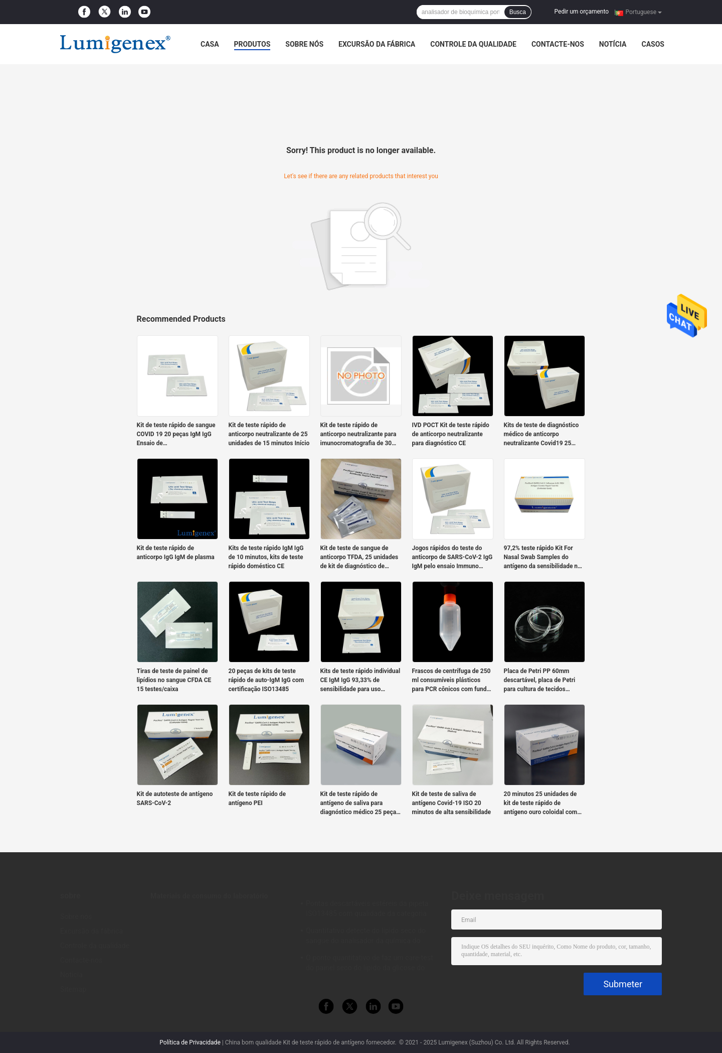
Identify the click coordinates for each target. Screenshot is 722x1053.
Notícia (613, 44)
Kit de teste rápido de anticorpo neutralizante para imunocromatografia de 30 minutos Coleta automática (358, 435)
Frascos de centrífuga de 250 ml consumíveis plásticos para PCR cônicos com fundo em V (451, 681)
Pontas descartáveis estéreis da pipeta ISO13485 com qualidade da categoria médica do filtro (367, 909)
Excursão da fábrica (376, 44)
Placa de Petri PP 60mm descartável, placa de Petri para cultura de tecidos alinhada (540, 681)
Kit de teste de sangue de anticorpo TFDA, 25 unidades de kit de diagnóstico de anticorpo (359, 558)
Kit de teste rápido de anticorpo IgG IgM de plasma (176, 553)
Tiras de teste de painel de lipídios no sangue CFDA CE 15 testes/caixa (174, 680)
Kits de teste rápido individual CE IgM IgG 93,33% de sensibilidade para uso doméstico (360, 681)
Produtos (252, 44)
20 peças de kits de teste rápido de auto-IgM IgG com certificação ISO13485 (266, 680)
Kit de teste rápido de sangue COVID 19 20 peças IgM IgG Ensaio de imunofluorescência (176, 435)
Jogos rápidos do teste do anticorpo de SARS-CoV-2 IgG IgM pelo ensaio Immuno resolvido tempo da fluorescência (452, 558)
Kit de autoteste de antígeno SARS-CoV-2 (175, 799)
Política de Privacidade (189, 1042)
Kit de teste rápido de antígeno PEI (257, 799)
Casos (652, 44)
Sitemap (73, 989)
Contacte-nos (557, 44)
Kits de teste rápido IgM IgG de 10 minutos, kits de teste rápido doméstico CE (266, 557)
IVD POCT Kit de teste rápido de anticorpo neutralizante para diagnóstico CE (450, 434)
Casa (210, 44)
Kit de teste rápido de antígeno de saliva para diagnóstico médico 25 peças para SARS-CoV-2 (360, 804)
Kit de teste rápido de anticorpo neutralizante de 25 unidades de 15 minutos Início (269, 434)
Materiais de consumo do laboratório (209, 896)
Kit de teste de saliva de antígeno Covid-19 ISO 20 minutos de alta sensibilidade (451, 803)
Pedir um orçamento (582, 11)
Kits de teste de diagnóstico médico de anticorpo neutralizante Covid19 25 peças (541, 435)
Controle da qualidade (473, 44)
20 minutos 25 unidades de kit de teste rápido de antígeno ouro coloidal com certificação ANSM (541, 804)
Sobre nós (304, 44)
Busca (517, 12)
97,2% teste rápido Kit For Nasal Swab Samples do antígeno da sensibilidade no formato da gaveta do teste (542, 558)
